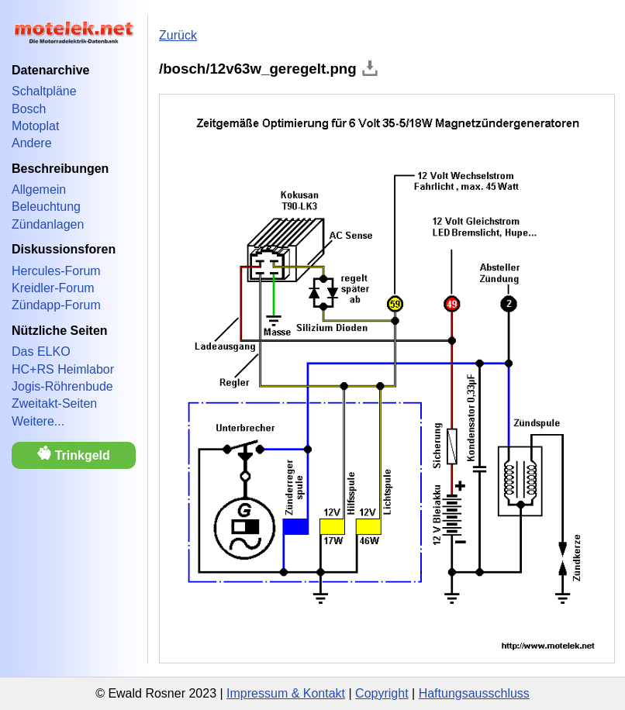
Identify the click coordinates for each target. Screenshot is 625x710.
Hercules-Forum (56, 270)
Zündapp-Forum (56, 305)
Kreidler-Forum (53, 288)
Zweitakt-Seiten (54, 403)
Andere (32, 143)
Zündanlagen (48, 224)
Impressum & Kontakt (285, 693)
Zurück (178, 35)
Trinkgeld (73, 454)
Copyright (381, 693)
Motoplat (35, 126)
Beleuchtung (46, 206)
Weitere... (38, 421)
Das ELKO (41, 351)
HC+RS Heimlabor (63, 369)
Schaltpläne (44, 91)
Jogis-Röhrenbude (62, 386)
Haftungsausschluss (474, 693)
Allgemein (39, 189)
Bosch (29, 108)
